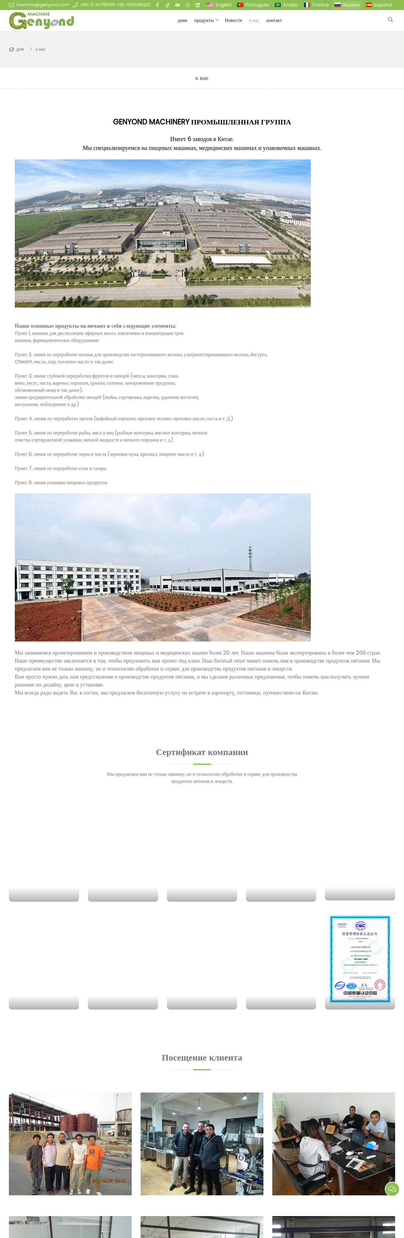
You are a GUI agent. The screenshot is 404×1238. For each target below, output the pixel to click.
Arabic (290, 4)
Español (383, 4)
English (223, 4)
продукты (204, 20)
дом (20, 49)
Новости (233, 20)
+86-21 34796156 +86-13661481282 (115, 5)
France (320, 4)
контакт (274, 20)
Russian (351, 4)
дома (182, 20)
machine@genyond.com (43, 5)
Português (257, 4)
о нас (254, 20)
